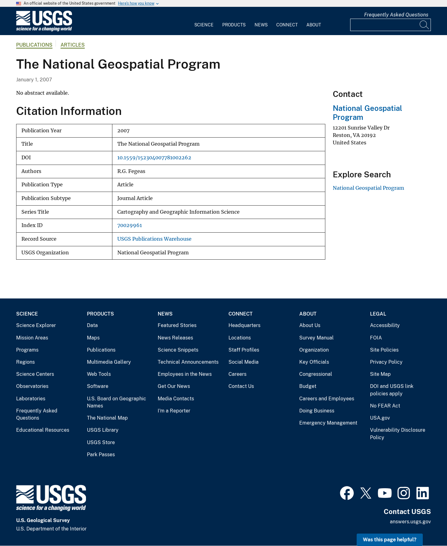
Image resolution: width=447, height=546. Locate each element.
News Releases (175, 338)
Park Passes (101, 454)
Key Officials (314, 362)
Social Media (243, 362)
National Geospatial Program (368, 188)
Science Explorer (36, 325)
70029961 (129, 225)
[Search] (424, 25)
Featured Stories (177, 325)
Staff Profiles (243, 350)
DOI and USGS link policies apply (391, 390)
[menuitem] (204, 21)
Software (97, 386)
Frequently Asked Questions (396, 15)
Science (204, 24)
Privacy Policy (386, 362)
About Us (309, 325)
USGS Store (101, 442)
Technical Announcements (188, 362)
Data (92, 325)
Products (234, 24)
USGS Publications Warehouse (154, 239)
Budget (307, 386)
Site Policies (384, 350)
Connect (287, 24)
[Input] (390, 25)
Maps (93, 338)
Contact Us (241, 386)
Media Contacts (176, 399)
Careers (237, 374)
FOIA (376, 338)
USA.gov (380, 418)
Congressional (315, 374)
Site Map (380, 374)
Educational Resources (42, 430)
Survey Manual (316, 338)
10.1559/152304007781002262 (154, 158)
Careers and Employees (326, 399)
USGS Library (103, 430)
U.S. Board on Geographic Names (116, 402)
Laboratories (30, 399)
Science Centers (35, 374)
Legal (378, 314)
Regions (25, 362)
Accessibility (385, 325)
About (313, 24)
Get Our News (174, 386)
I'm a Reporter (174, 411)
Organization (314, 350)
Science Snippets (178, 350)
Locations (239, 338)
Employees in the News (185, 374)
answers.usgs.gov (410, 522)
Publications (34, 45)
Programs (27, 350)
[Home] (44, 30)
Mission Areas (32, 338)
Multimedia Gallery (109, 362)
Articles (73, 45)
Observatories (32, 386)
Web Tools (99, 374)
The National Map (107, 418)
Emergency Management (328, 423)
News (261, 24)
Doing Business (316, 411)
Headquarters (244, 325)
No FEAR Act (385, 406)
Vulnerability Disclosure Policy (397, 433)
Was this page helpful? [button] (390, 540)
